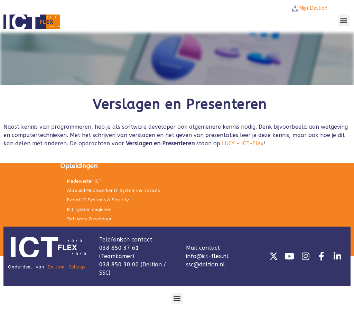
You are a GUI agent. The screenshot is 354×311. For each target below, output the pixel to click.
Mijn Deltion (313, 8)
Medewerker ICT (84, 181)
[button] (344, 20)
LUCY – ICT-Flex (242, 143)
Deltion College (67, 267)
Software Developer (89, 218)
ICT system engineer (89, 209)
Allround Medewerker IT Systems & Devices (113, 190)
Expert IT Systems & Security (98, 199)
